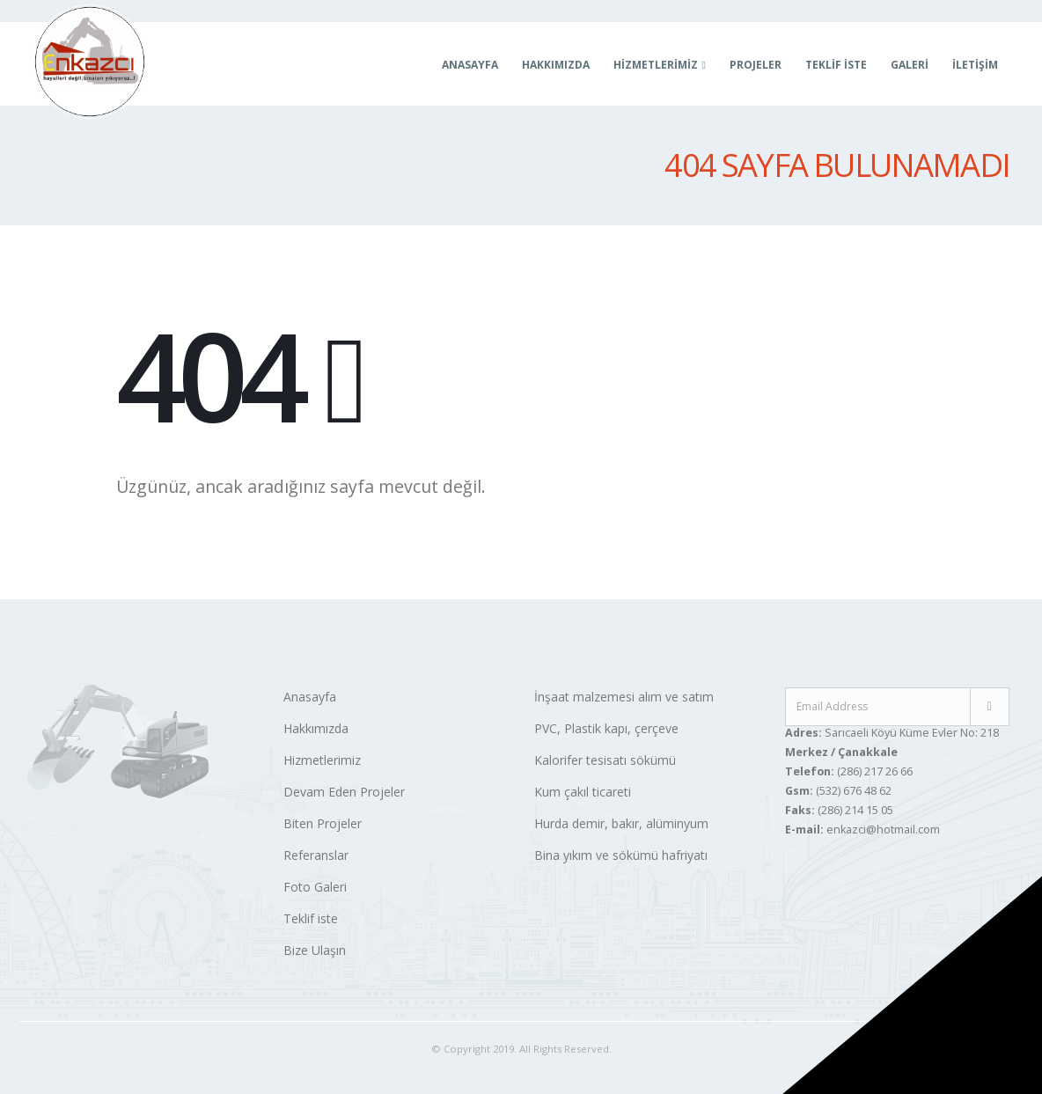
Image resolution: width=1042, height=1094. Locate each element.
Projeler (756, 64)
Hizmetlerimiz (322, 760)
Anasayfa (470, 64)
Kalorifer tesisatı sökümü (605, 760)
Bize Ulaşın (314, 950)
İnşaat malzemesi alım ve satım (624, 696)
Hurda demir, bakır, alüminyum (621, 823)
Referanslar (316, 855)
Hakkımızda (556, 64)
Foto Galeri (315, 886)
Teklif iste (310, 918)
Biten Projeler (322, 823)
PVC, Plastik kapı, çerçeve (606, 728)
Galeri (909, 64)
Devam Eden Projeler (344, 791)
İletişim (975, 64)
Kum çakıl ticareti (582, 791)
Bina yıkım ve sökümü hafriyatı (621, 855)
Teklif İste (836, 64)
